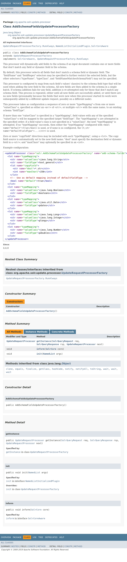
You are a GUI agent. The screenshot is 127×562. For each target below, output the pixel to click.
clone (9, 369)
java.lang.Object (12, 32)
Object (66, 363)
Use (34, 3)
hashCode (57, 369)
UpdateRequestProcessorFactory (33, 56)
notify (69, 369)
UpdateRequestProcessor (21, 341)
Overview (6, 3)
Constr (32, 12)
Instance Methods (36, 332)
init (39, 354)
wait (106, 369)
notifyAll (82, 369)
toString (95, 369)
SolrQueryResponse (47, 344)
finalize (31, 369)
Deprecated (51, 3)
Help (61, 3)
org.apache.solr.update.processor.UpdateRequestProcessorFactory (44, 35)
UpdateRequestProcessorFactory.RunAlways (28, 46)
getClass (44, 369)
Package (17, 3)
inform (40, 349)
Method (41, 12)
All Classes (7, 9)
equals (19, 369)
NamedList (49, 354)
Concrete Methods (63, 332)
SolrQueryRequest (62, 341)
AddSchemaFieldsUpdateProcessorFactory (30, 311)
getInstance (43, 341)
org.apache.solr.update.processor (32, 22)
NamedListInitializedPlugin (73, 46)
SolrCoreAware (99, 46)
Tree (40, 3)
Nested (15, 12)
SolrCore (51, 349)
